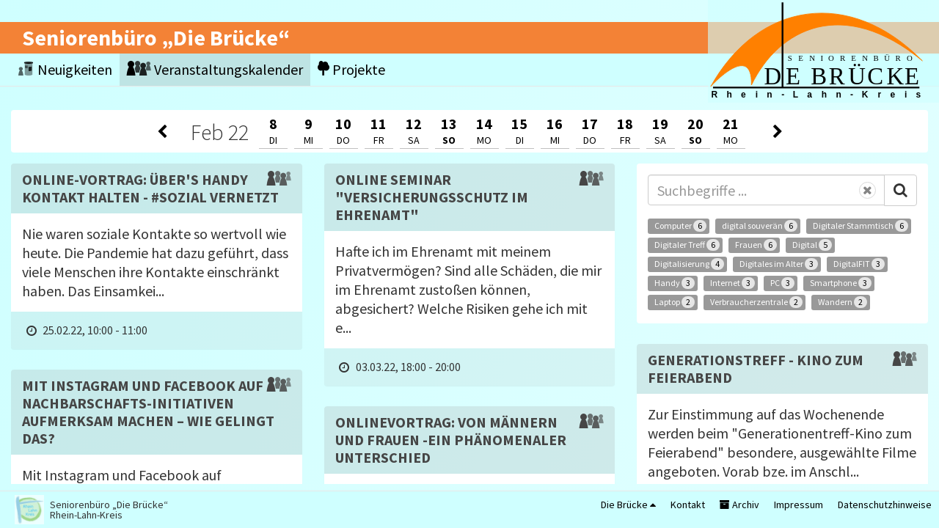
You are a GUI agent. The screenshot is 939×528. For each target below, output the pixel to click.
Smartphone (841, 283)
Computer (680, 226)
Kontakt (688, 504)
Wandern (842, 302)
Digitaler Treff (687, 245)
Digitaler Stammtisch (860, 226)
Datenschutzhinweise (885, 504)
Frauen (756, 245)
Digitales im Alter (778, 264)
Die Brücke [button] (628, 504)
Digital (812, 245)
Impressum (798, 504)
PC (782, 283)
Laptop (674, 302)
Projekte (351, 69)
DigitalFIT (859, 264)
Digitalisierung (689, 264)
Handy (674, 283)
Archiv (739, 504)
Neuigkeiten (65, 69)
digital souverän (759, 226)
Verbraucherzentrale (756, 302)
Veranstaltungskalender (215, 69)
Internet (732, 283)
